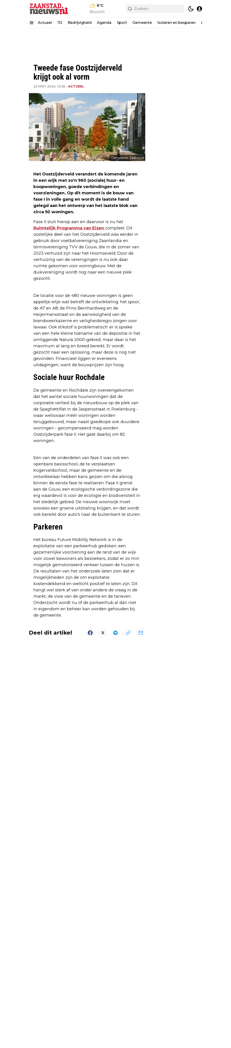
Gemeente (142, 22)
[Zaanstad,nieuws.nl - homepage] (49, 8)
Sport (122, 22)
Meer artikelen (87, 958)
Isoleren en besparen (176, 22)
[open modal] (199, 8)
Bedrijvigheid (80, 22)
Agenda (104, 22)
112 (59, 22)
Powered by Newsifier (115, 1037)
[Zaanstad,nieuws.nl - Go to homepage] (20, 1010)
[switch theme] (191, 9)
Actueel (45, 22)
